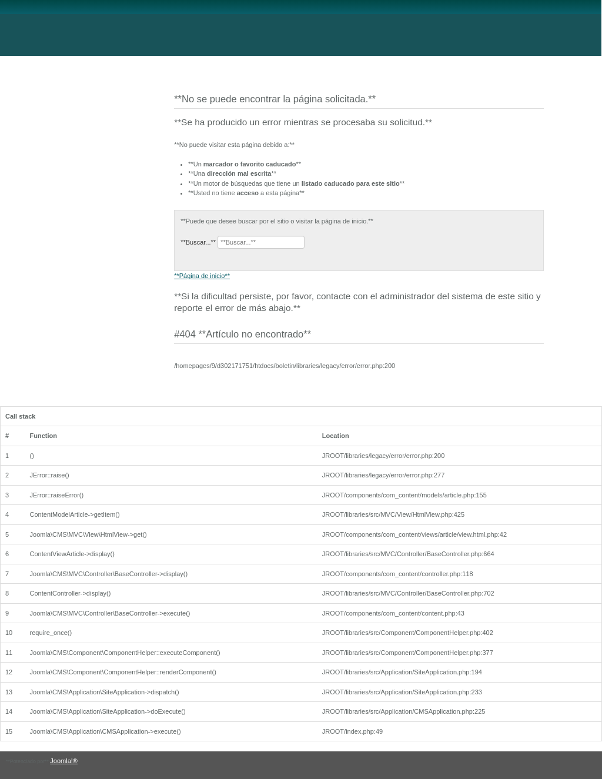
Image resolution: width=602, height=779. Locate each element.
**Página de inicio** (202, 275)
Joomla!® (64, 760)
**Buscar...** (198, 242)
